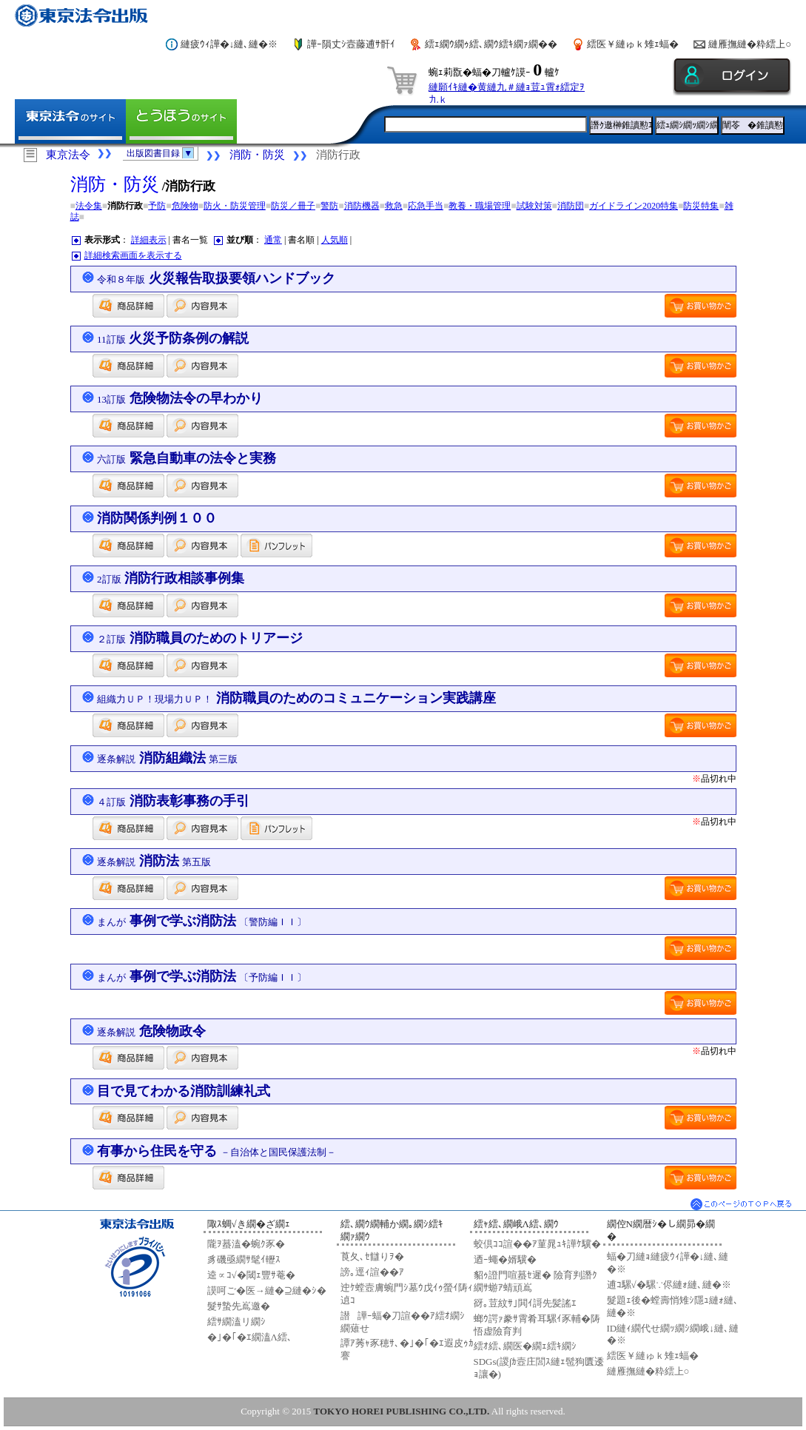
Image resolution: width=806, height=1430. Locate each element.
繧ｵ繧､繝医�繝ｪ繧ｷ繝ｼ (525, 1346)
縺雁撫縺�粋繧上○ (749, 44)
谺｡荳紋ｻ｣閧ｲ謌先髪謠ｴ (525, 1303)
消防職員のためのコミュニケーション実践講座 (296, 698)
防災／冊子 (293, 206)
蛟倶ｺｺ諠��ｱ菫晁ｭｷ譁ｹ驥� (537, 1243)
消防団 (570, 206)
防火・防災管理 (235, 206)
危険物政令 (151, 1031)
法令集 (88, 206)
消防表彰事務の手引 (173, 800)
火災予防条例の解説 (173, 338)
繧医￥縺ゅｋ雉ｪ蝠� (633, 44)
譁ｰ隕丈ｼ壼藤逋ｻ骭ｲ (351, 44)
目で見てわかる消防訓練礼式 (183, 1091)
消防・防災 (257, 155)
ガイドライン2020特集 (633, 206)
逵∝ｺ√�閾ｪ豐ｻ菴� (251, 1274)
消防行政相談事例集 (170, 578)
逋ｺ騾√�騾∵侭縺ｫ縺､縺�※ (669, 1284)
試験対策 (534, 206)
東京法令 (68, 155)
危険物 (185, 206)
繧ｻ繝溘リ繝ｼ (236, 1321)
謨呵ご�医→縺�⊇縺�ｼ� (266, 1290)
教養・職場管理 (480, 206)
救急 (394, 206)
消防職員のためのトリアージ (200, 638)
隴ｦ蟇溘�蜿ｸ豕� (246, 1243)
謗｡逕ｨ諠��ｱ (372, 1272)
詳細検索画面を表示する (133, 255)
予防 (157, 206)
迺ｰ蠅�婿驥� (505, 1259)
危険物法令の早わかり (180, 398)
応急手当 (425, 206)
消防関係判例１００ (157, 518)
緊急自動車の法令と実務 (186, 458)
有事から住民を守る (216, 1151)
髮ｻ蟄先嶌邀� (238, 1306)
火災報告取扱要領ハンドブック (216, 278)
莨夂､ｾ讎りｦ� (372, 1256)
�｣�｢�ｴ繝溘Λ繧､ (249, 1337)
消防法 (154, 860)
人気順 (334, 240)
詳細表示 (149, 240)
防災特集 (701, 206)
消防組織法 (167, 758)
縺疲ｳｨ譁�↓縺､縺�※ (229, 44)
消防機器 (362, 206)
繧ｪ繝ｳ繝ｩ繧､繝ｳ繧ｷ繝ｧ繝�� (491, 44)
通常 (273, 240)
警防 (329, 206)
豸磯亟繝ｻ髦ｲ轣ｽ (244, 1259)
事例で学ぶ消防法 (201, 920)
